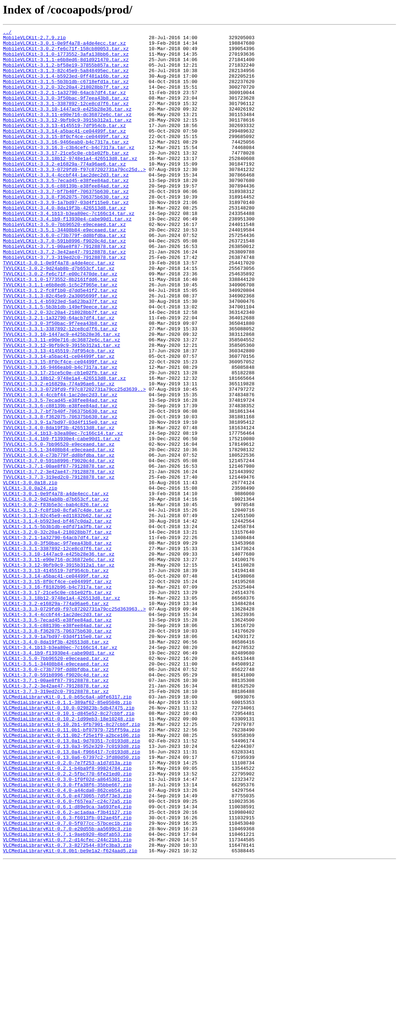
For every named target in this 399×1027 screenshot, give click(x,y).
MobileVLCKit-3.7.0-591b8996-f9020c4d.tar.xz (64, 283)
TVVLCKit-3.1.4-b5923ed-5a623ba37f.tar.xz (60, 356)
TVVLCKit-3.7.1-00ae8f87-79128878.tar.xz (58, 553)
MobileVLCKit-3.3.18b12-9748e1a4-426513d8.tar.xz (70, 184)
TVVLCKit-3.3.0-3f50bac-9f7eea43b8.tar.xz (60, 382)
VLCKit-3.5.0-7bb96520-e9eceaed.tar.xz (56, 784)
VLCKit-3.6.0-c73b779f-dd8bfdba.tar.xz (56, 797)
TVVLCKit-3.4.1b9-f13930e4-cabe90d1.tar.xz (61, 521)
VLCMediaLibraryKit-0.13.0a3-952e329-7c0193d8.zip (71, 890)
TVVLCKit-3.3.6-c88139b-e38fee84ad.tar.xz (60, 481)
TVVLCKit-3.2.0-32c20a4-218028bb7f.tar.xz (60, 369)
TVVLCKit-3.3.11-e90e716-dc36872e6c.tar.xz (61, 402)
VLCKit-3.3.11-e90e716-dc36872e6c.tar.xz (58, 666)
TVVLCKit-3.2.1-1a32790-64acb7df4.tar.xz (58, 375)
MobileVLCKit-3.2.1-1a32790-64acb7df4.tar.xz (64, 105)
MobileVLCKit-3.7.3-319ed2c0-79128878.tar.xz (64, 303)
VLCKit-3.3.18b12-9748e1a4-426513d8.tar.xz (61, 712)
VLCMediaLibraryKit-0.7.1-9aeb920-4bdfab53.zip (67, 995)
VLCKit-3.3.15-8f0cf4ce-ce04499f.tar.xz (57, 692)
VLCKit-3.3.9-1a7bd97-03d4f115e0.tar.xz (57, 758)
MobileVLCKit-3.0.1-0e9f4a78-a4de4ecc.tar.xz (64, 46)
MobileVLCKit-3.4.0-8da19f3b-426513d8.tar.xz (64, 244)
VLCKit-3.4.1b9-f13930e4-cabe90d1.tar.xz (58, 778)
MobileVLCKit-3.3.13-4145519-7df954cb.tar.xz (64, 145)
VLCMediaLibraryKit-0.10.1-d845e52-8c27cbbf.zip (68, 850)
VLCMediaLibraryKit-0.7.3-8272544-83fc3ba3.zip (67, 1008)
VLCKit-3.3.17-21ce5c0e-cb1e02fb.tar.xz (57, 705)
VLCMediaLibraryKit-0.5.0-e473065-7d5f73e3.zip (67, 949)
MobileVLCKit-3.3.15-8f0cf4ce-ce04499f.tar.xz (66, 158)
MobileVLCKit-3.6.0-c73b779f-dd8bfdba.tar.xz (64, 277)
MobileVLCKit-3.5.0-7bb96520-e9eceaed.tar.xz (64, 263)
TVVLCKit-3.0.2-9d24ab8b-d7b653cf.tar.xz (58, 316)
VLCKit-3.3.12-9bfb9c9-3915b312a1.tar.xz (58, 672)
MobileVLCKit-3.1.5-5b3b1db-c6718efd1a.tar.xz (66, 92)
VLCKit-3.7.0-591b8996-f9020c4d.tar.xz (56, 804)
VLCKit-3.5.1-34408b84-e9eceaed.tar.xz (56, 791)
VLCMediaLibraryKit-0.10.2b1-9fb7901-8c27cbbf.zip (71, 863)
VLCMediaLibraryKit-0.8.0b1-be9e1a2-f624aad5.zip (70, 1015)
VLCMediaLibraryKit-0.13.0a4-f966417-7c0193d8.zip (71, 896)
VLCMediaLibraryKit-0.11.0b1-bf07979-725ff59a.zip (71, 870)
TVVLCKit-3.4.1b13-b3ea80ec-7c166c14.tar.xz (63, 514)
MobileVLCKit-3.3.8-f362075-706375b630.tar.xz (66, 230)
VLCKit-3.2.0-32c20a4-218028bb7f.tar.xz (57, 633)
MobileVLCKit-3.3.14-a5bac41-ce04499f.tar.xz (64, 151)
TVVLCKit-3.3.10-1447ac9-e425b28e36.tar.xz (61, 395)
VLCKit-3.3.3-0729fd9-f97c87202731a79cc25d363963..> (74, 725)
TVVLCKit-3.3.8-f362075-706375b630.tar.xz (60, 494)
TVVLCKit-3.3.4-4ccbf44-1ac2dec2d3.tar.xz (60, 468)
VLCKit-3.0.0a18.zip (30, 573)
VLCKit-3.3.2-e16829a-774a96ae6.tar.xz (56, 718)
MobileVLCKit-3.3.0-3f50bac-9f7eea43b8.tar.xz (66, 112)
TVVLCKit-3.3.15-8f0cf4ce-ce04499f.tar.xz (60, 428)
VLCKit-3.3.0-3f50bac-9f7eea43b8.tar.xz (57, 646)
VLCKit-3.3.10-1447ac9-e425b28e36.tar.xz (58, 659)
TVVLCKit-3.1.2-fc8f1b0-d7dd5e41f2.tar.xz (60, 343)
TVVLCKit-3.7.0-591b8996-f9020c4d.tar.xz (58, 547)
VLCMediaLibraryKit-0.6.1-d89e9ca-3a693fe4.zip (67, 962)
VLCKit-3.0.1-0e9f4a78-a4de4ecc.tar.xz (56, 586)
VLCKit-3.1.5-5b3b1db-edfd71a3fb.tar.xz (57, 626)
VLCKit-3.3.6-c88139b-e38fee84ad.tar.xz (57, 745)
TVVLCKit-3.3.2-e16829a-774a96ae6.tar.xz (58, 455)
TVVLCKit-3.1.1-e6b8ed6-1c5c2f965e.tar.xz (60, 336)
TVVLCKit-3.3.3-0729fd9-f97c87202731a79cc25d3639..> (74, 461)
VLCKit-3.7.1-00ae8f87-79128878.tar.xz (56, 811)
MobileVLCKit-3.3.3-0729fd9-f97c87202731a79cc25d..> (74, 197)
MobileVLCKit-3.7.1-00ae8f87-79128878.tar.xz (64, 290)
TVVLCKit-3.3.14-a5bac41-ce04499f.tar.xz (58, 422)
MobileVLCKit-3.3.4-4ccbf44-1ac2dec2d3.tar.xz (66, 204)
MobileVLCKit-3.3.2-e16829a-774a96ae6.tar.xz (64, 191)
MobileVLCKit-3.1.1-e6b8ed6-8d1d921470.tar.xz (66, 66)
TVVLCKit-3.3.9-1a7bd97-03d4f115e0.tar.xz (60, 501)
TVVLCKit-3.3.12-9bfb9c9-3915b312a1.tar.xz (61, 408)
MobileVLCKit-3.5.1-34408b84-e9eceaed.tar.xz (64, 270)
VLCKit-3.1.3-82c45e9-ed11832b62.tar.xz (57, 613)
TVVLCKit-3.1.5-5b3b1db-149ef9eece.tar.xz (60, 362)
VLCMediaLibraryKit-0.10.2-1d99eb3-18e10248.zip (68, 857)
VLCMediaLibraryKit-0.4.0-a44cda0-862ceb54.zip (67, 942)
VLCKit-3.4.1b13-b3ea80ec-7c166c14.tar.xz (60, 771)
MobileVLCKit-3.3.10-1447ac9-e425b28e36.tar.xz (67, 125)
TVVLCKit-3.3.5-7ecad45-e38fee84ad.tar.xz (60, 474)
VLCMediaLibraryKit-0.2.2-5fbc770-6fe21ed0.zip (67, 923)
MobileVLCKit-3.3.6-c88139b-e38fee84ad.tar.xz (66, 217)
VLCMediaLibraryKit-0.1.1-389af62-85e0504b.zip (67, 837)
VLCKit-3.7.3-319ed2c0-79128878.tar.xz (56, 824)
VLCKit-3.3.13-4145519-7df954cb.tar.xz (56, 679)
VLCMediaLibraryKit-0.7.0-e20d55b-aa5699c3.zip (67, 989)
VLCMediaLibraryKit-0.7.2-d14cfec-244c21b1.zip (67, 1002)
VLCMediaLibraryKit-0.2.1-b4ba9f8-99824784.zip (67, 916)
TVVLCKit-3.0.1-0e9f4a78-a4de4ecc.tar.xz (58, 310)
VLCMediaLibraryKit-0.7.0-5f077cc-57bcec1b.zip (67, 982)
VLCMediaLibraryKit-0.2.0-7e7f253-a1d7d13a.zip (67, 909)
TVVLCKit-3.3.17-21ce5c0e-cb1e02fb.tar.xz (60, 441)
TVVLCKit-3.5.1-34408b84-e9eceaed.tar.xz (58, 534)
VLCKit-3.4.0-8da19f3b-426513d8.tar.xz (56, 764)
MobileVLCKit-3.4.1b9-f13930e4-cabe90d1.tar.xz (67, 257)
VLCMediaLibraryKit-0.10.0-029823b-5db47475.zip (68, 844)
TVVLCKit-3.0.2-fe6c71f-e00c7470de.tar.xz (60, 323)
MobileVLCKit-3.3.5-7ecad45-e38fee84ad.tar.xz (66, 211)
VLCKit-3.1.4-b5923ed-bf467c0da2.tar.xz (57, 619)
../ (7, 33)
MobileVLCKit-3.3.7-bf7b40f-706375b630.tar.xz (66, 224)
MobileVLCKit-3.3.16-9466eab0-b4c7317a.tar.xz (66, 165)
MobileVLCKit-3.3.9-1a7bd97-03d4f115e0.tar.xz (66, 237)
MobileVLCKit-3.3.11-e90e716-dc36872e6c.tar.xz (67, 132)
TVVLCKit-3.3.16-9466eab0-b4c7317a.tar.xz (60, 435)
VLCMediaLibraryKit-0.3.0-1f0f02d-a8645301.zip (67, 929)
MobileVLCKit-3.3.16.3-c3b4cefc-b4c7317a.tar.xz (68, 171)
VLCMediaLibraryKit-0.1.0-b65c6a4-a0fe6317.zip (67, 830)
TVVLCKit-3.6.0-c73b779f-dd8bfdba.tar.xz (58, 540)
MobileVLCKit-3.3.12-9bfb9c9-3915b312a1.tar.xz (67, 138)
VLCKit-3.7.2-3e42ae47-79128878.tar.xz (56, 817)
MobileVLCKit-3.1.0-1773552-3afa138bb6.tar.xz (66, 59)
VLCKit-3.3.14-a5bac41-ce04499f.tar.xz (56, 685)
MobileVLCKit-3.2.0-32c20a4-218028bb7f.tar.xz (66, 99)
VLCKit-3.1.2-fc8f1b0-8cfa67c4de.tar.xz (57, 606)
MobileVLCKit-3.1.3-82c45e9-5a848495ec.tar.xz (66, 79)
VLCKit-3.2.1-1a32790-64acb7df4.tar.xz (56, 639)
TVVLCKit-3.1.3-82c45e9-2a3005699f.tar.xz (60, 349)
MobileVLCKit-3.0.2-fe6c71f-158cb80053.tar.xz (66, 52)
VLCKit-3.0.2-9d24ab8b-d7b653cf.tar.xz (56, 593)
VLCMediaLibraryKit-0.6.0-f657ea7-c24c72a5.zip (67, 956)
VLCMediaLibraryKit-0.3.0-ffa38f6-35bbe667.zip (67, 936)
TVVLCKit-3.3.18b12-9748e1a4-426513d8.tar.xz (64, 448)
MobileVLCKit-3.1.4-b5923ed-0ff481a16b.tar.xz (66, 85)
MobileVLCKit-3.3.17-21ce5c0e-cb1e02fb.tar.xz (66, 178)
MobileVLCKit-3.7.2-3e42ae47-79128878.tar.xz (64, 296)
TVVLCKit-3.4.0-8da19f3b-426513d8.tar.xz (58, 507)
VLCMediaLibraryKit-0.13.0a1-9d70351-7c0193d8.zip (71, 883)
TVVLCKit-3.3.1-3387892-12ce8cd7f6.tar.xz (60, 389)
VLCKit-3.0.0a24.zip (30, 580)
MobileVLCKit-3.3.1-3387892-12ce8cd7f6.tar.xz (66, 118)
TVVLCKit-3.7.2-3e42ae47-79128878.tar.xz (58, 560)
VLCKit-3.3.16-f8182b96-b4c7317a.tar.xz (57, 699)
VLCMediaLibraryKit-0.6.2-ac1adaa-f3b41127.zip (67, 969)
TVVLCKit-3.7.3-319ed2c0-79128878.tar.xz (58, 567)
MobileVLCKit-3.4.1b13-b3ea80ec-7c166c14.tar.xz (68, 250)
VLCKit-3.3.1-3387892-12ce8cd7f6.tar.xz (57, 652)
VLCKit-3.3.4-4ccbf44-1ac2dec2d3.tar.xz (57, 731)
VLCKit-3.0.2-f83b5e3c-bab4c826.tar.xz (56, 600)
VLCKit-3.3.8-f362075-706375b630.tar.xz (57, 751)
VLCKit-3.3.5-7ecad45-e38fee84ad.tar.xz (57, 738)
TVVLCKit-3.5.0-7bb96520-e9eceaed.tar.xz (58, 527)
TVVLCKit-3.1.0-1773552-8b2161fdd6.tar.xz (60, 329)
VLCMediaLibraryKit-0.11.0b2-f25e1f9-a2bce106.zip (71, 877)
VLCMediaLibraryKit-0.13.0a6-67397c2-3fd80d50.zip (71, 903)
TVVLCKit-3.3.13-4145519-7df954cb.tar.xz (58, 415)
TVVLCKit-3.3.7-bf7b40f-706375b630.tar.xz (60, 488)
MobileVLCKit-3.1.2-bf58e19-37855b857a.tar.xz (66, 72)
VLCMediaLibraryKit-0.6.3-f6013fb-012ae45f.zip (67, 975)
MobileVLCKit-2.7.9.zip (34, 39)
